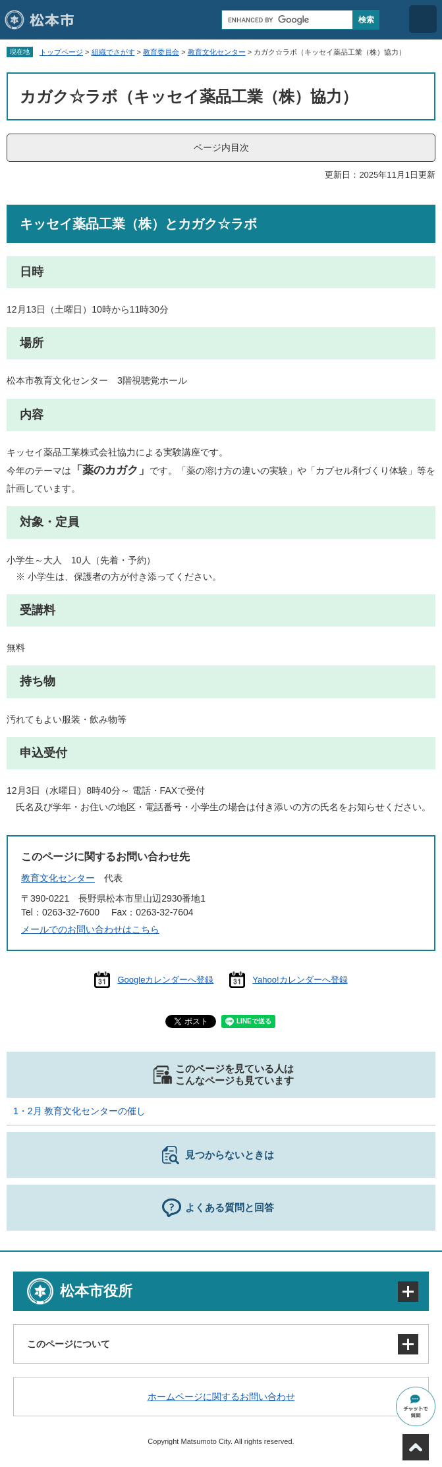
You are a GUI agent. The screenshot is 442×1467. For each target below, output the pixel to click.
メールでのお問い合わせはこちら (90, 929)
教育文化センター (217, 52)
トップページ (61, 52)
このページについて (68, 1344)
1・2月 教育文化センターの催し (79, 1111)
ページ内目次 (221, 147)
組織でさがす (113, 52)
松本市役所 (96, 1291)
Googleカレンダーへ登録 (165, 980)
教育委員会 (161, 52)
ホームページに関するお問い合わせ (221, 1396)
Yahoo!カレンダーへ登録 (299, 980)
